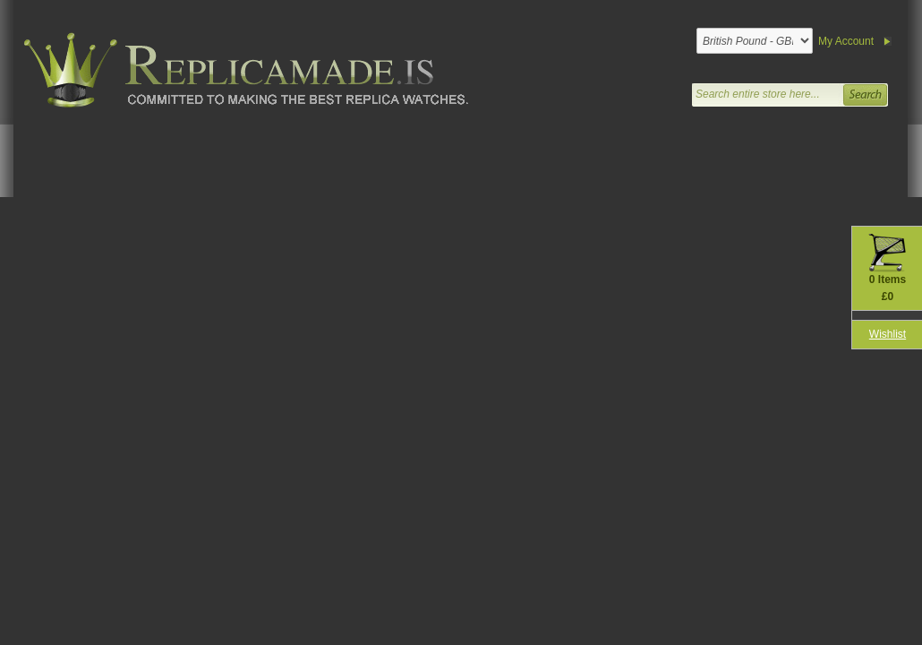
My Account (846, 41)
